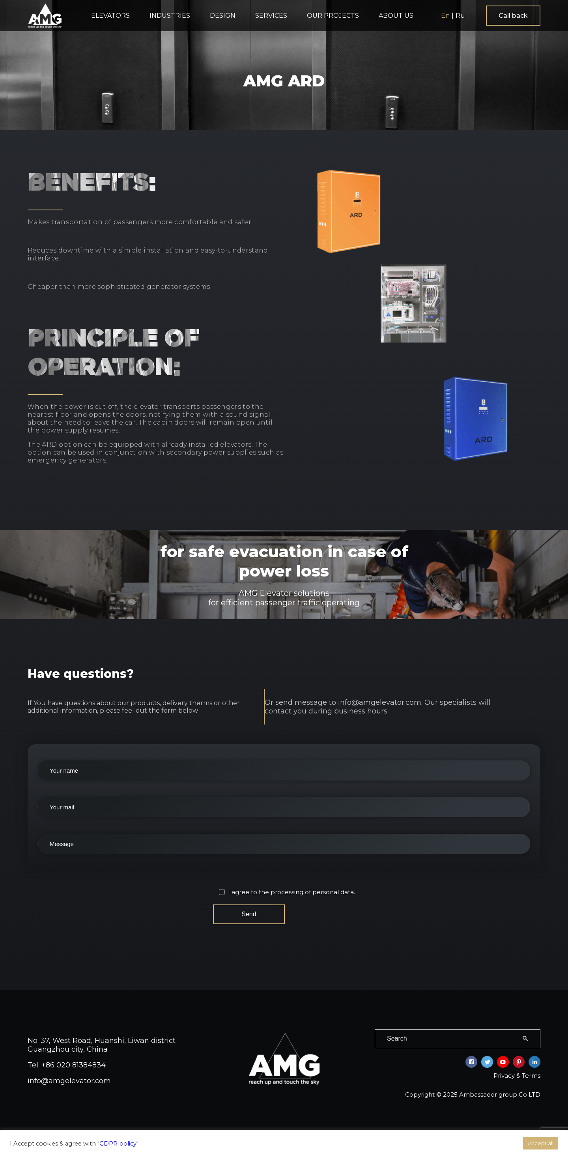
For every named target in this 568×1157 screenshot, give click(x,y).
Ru (460, 15)
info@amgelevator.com (69, 1076)
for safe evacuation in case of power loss (284, 574)
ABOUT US (396, 15)
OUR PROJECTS (333, 15)
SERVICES (271, 15)
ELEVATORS (110, 15)
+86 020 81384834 (73, 1060)
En (445, 15)
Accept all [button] (540, 1143)
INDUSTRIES (169, 15)
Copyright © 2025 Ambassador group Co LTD (472, 1090)
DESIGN (222, 15)
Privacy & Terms (516, 1071)
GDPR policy (117, 1143)
